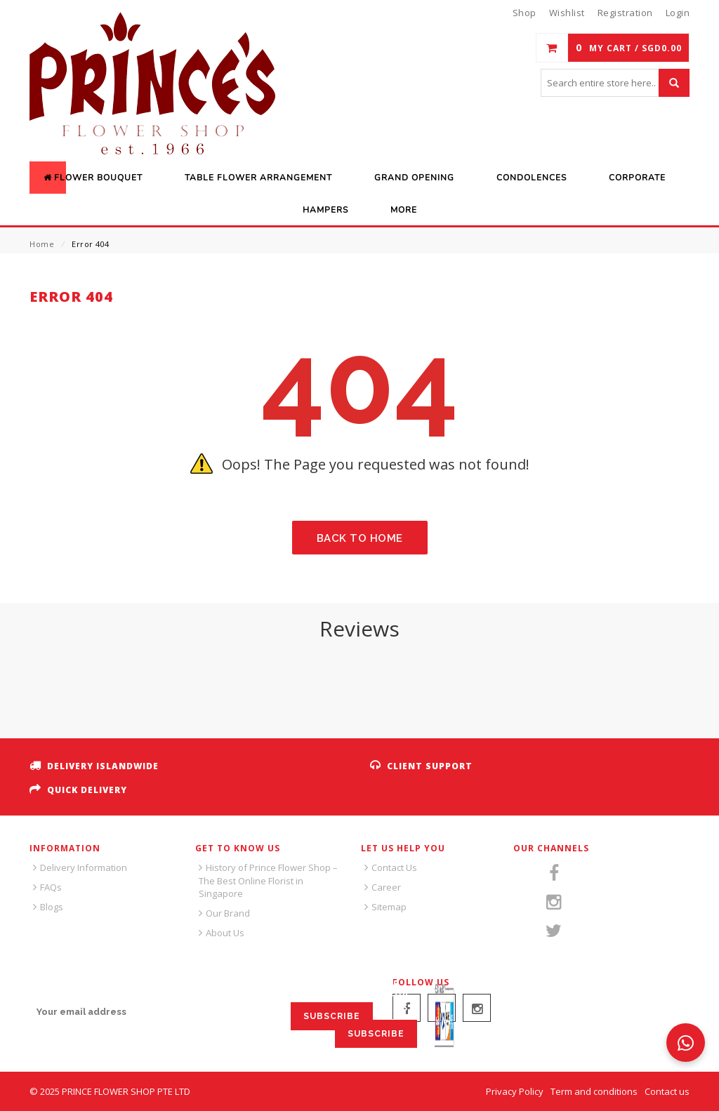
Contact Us (394, 867)
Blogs (51, 906)
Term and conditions (594, 1091)
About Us (225, 932)
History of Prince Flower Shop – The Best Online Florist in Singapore (268, 880)
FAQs (51, 887)
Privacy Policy (514, 1091)
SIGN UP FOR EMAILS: (81, 986)
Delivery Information (83, 867)
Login (678, 12)
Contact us (667, 1091)
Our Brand (228, 913)
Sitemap (389, 906)
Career (386, 887)
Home (41, 244)
